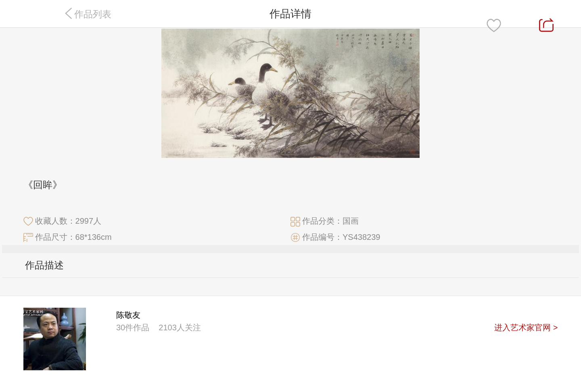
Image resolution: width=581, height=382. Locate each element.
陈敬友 (128, 315)
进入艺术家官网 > (526, 327)
